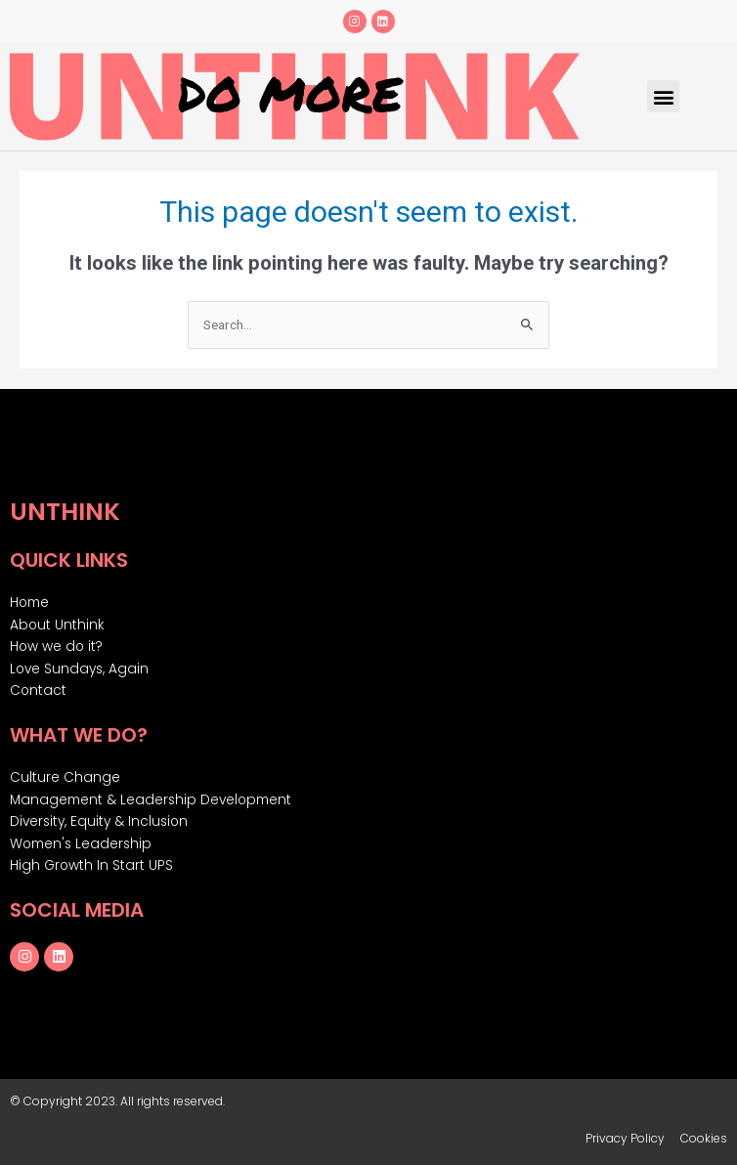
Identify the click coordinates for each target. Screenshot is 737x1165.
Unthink (65, 512)
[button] (663, 96)
